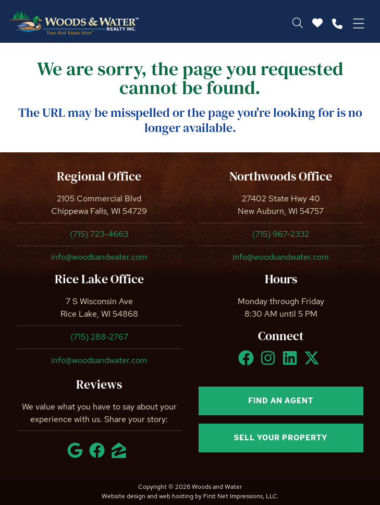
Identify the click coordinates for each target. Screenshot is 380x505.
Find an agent (280, 400)
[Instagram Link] (270, 362)
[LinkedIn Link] (292, 362)
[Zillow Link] (121, 455)
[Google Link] (77, 455)
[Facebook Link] (248, 362)
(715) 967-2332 (280, 234)
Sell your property (280, 437)
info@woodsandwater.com (99, 256)
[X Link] (314, 362)
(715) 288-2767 (99, 336)
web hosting (176, 496)
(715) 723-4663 (99, 234)
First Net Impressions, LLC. (241, 496)
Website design (123, 496)
